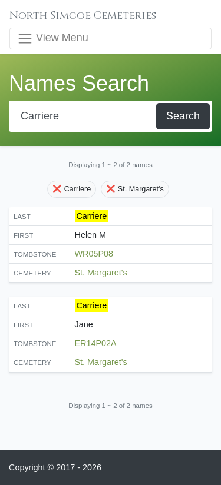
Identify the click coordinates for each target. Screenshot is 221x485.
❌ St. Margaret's (135, 189)
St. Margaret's (101, 272)
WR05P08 (94, 253)
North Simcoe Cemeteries (82, 15)
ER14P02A (96, 343)
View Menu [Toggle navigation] (52, 38)
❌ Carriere (71, 189)
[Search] (83, 116)
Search (183, 116)
